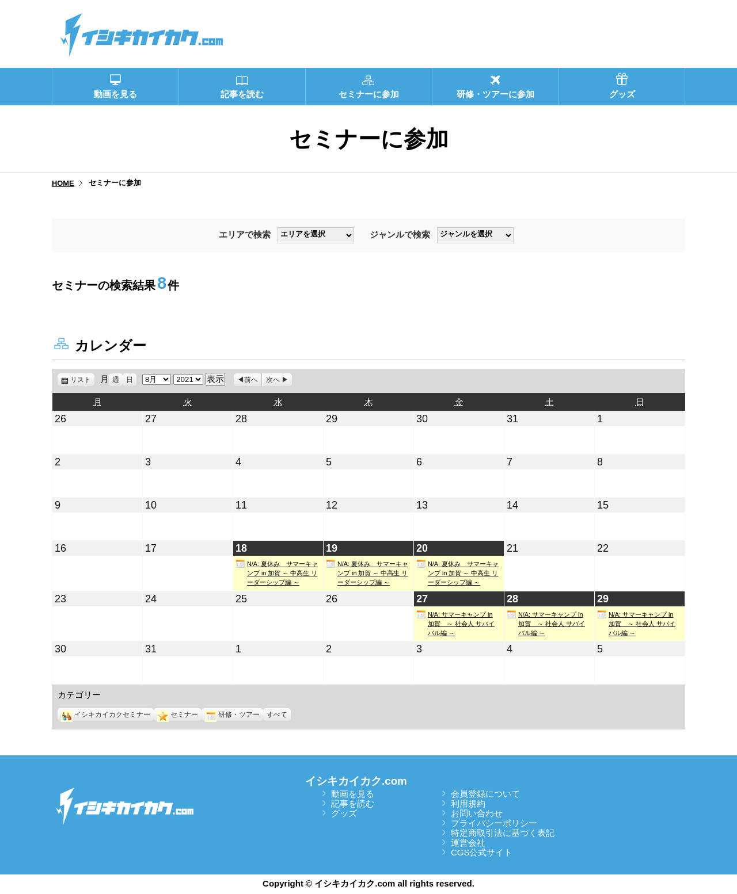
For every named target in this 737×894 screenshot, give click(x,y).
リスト (82, 379)
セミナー (177, 714)
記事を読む (352, 803)
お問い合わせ (477, 813)
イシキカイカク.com (356, 781)
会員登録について (485, 794)
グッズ (344, 813)
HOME (63, 183)
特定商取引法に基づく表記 (502, 833)
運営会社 (468, 842)
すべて (277, 714)
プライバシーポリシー (494, 823)
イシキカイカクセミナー (105, 714)
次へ (273, 380)
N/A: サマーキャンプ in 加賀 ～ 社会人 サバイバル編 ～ (455, 623)
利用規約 (468, 803)
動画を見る (352, 794)
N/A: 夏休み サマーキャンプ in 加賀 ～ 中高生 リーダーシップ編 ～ (276, 572)
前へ (251, 380)
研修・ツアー (232, 714)
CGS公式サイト (482, 852)
